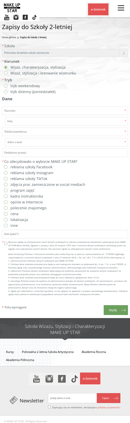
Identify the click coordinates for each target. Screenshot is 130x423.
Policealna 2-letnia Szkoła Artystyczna (48, 352)
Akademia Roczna (94, 352)
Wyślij (113, 310)
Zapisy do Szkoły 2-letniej (33, 37)
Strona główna (9, 37)
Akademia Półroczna (20, 360)
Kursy (10, 352)
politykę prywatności (108, 407)
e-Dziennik (98, 9)
